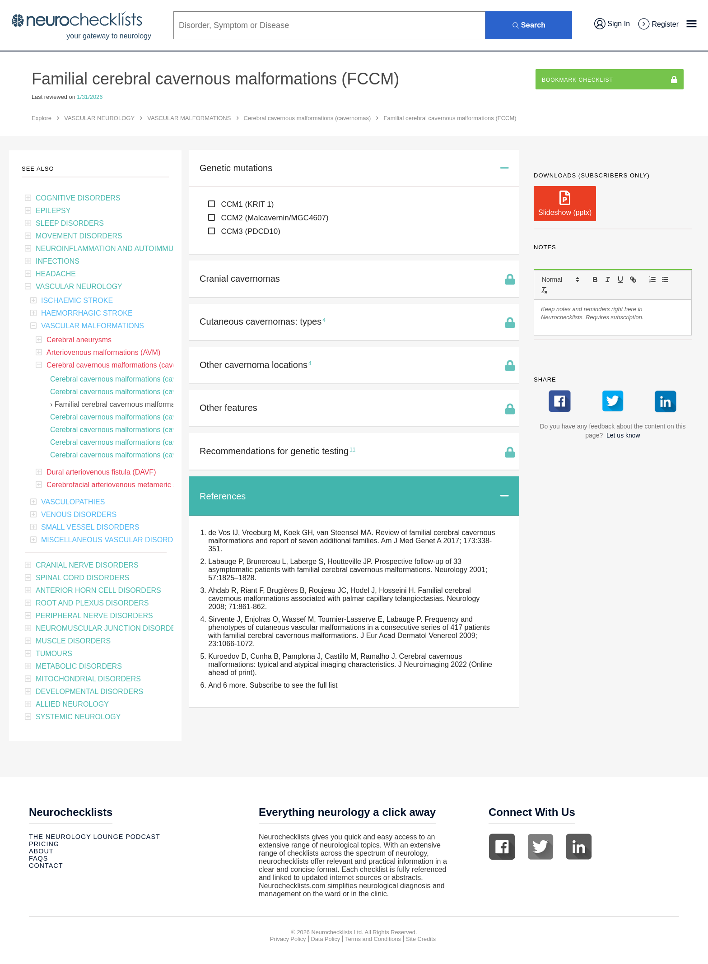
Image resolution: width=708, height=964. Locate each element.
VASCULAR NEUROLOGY (99, 118)
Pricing (44, 844)
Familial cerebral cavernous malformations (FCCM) (136, 404)
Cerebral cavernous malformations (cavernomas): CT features (149, 429)
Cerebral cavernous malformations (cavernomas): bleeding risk (151, 392)
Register (658, 24)
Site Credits (421, 939)
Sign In (612, 23)
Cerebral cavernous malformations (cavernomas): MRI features (151, 417)
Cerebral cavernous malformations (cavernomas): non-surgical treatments (168, 455)
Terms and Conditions (373, 939)
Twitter (540, 846)
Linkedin (578, 846)
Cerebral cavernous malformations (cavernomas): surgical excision (157, 442)
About (41, 851)
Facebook (502, 846)
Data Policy (325, 939)
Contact (46, 865)
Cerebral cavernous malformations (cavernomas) (307, 118)
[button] (560, 279)
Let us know (623, 435)
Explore (41, 118)
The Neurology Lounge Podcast (94, 836)
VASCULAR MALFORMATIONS (189, 118)
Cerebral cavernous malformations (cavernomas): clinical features (155, 379)
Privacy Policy (288, 939)
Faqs (38, 858)
